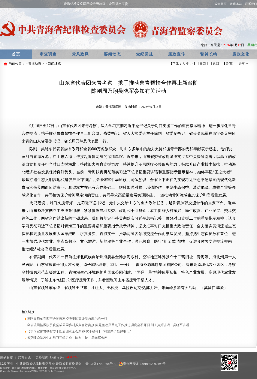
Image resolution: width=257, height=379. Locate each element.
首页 (16, 54)
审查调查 (48, 54)
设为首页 (221, 4)
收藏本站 (236, 4)
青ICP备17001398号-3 (100, 364)
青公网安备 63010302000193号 (142, 364)
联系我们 (251, 4)
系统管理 (42, 358)
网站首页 (6, 358)
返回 (216, 63)
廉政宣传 (176, 54)
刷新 (203, 63)
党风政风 (80, 54)
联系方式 (24, 358)
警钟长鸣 (208, 54)
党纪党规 (144, 54)
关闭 (229, 63)
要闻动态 (112, 54)
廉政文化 (241, 54)
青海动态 (34, 63)
